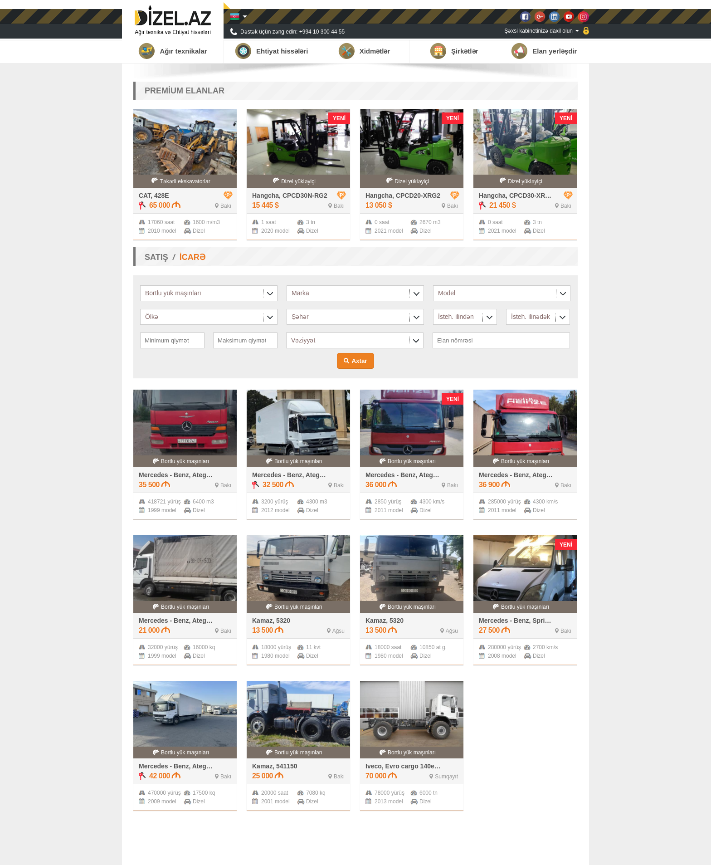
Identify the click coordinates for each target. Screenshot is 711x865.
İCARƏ (192, 257)
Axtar (359, 360)
